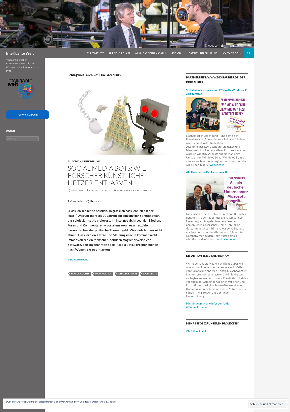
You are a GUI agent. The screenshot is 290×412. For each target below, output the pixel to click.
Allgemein (74, 161)
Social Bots (150, 273)
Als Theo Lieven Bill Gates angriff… (207, 172)
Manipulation (103, 273)
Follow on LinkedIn (28, 114)
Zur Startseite (95, 53)
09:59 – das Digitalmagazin (150, 53)
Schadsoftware (127, 273)
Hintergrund (91, 161)
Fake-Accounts (80, 273)
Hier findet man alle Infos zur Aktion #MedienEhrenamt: (208, 305)
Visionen (176, 53)
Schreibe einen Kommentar (134, 190)
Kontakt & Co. (231, 53)
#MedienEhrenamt (119, 53)
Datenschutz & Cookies (104, 401)
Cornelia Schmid (100, 190)
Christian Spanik (196, 331)
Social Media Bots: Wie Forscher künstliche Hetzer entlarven (107, 175)
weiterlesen (78, 259)
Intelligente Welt (20, 53)
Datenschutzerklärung (203, 53)
